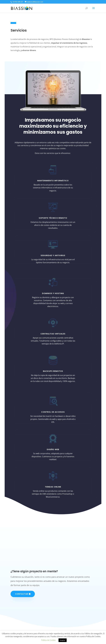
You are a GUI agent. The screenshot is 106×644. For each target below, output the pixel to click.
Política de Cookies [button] (48, 640)
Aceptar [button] (62, 640)
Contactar (21, 594)
